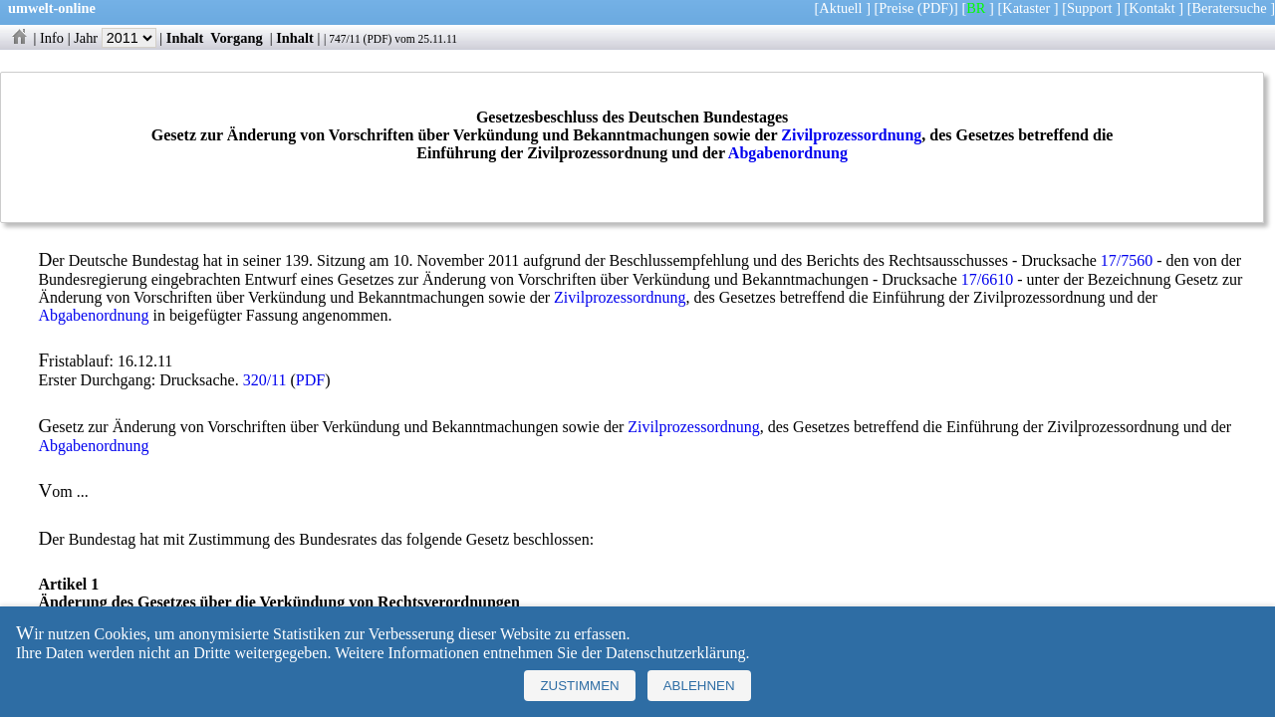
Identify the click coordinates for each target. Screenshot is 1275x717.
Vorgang (236, 38)
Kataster (1026, 8)
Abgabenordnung (788, 152)
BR (975, 8)
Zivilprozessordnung (851, 134)
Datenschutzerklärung (675, 652)
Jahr (115, 38)
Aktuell (840, 8)
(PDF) (935, 8)
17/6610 (987, 279)
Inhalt (185, 38)
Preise (896, 8)
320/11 (265, 379)
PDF (377, 39)
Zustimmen (579, 685)
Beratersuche (1229, 8)
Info (52, 38)
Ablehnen (699, 685)
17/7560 (1126, 260)
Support (1090, 8)
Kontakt (1151, 8)
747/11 (345, 39)
